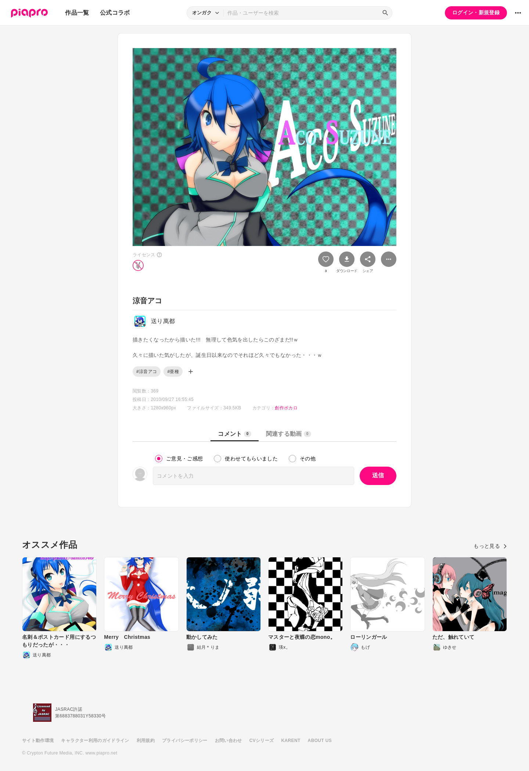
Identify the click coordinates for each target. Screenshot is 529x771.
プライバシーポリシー (185, 740)
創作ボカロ (286, 407)
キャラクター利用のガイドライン (95, 740)
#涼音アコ (146, 371)
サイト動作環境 (38, 740)
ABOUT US (320, 740)
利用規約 (146, 740)
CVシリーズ (261, 740)
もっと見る (490, 546)
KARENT (291, 740)
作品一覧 (77, 13)
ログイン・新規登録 (476, 12)
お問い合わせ (228, 740)
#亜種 (173, 371)
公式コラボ (115, 13)
